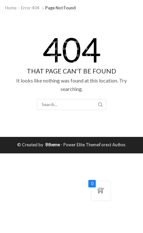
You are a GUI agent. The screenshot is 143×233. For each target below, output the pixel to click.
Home (10, 7)
